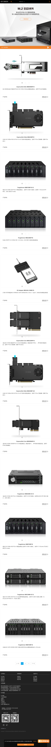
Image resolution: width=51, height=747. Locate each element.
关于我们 (3, 676)
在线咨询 (19, 673)
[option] (25, 66)
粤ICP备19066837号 (22, 731)
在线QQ (18, 676)
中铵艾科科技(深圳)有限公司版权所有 (11, 731)
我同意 (25, 744)
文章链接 (3, 683)
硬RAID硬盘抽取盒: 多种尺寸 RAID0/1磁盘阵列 (11, 686)
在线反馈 (19, 677)
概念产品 (35, 677)
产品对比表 (3, 702)
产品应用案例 (3, 697)
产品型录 (3, 701)
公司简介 (3, 673)
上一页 (17, 663)
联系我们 (3, 680)
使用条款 (35, 680)
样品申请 (19, 679)
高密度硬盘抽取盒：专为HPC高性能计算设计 (10, 687)
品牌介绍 (3, 677)
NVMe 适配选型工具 (5, 704)
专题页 (2, 698)
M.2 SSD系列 (5, 47)
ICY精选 (3, 692)
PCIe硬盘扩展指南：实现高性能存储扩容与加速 (11, 689)
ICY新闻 (35, 676)
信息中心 (35, 673)
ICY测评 (2, 695)
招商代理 (3, 679)
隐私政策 (35, 679)
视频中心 (3, 700)
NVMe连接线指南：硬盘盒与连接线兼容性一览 (10, 690)
